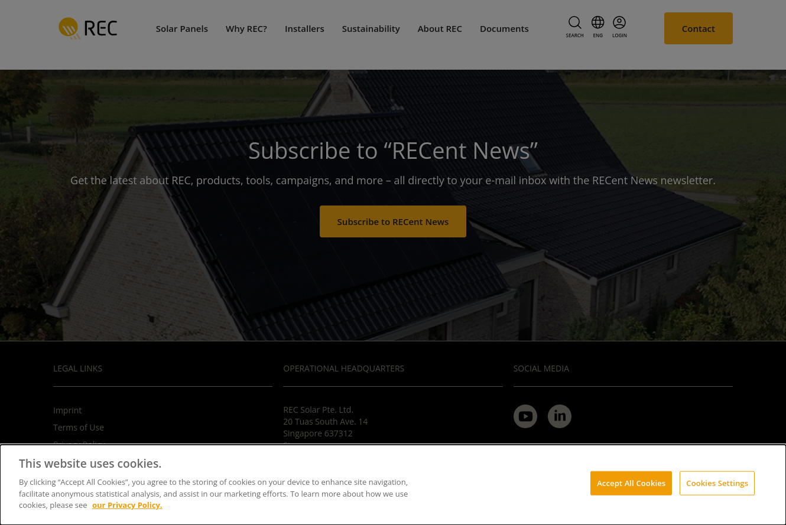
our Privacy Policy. (127, 505)
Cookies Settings (717, 482)
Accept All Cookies (631, 482)
